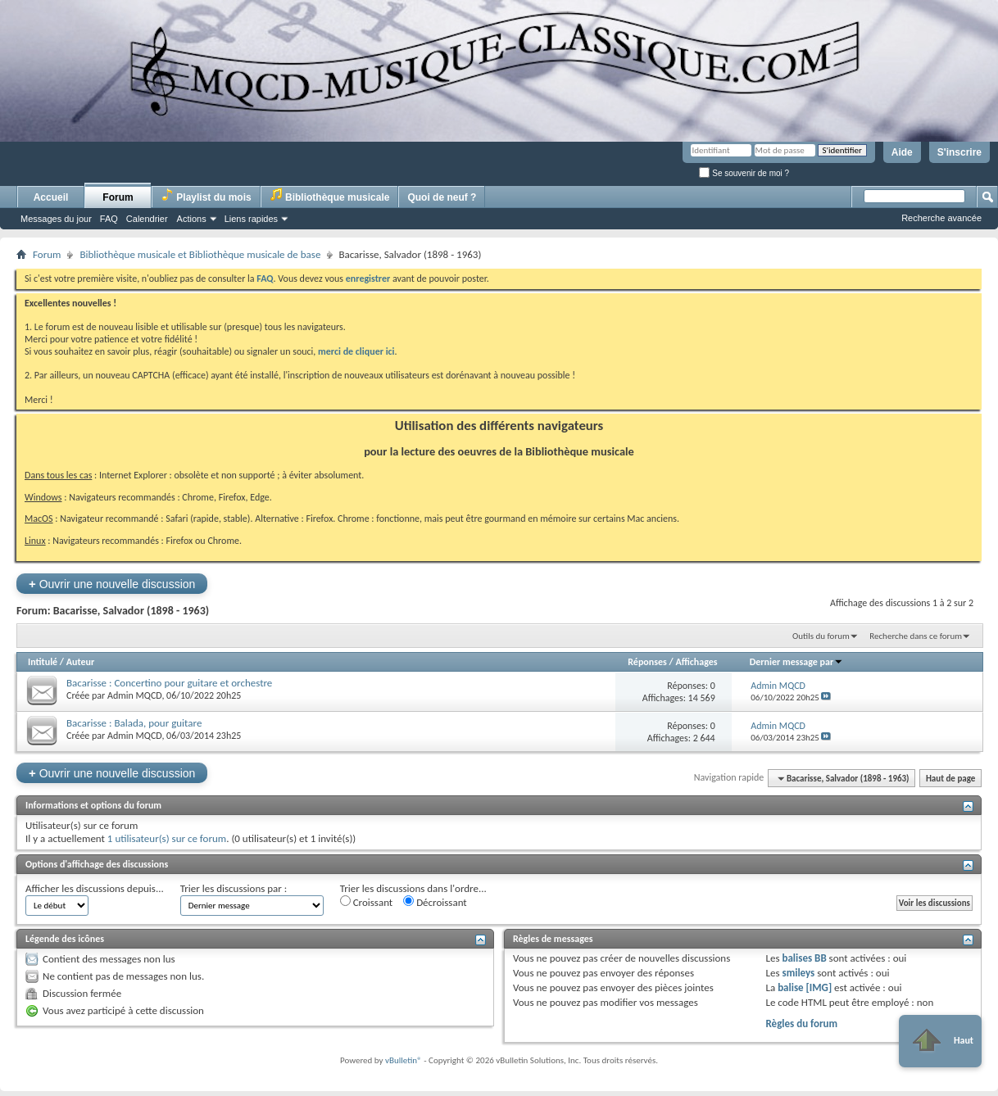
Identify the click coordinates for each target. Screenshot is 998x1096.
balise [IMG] (805, 987)
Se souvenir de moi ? (744, 173)
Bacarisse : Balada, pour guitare (134, 723)
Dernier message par (797, 662)
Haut (940, 1041)
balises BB (804, 958)
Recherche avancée (941, 218)
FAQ (109, 219)
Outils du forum (821, 636)
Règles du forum (801, 1023)
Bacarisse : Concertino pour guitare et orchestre (169, 683)
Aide (902, 152)
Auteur (80, 662)
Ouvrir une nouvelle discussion (112, 584)
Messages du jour (56, 219)
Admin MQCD (134, 695)
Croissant (366, 901)
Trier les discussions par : (234, 888)
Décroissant (435, 901)
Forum (117, 197)
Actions (191, 219)
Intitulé (42, 662)
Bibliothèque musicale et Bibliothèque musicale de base (199, 254)
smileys (798, 973)
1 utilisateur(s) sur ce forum (166, 838)
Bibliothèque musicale (330, 195)
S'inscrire (959, 152)
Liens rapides (251, 219)
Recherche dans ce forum (915, 636)
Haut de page (950, 778)
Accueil (51, 197)
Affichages (696, 662)
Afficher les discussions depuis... (94, 888)
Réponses (647, 662)
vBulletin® (403, 1060)
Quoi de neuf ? (441, 197)
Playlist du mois (206, 195)
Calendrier (147, 219)
